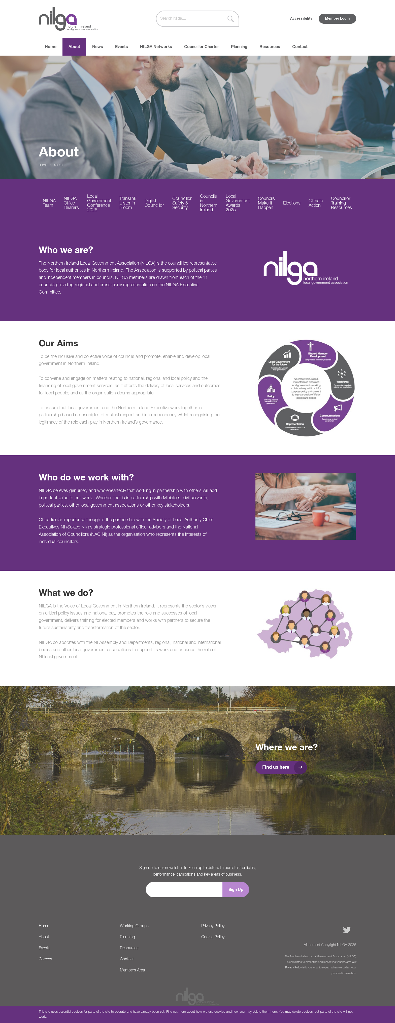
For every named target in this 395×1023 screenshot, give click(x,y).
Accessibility (301, 18)
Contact (300, 47)
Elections (292, 203)
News (97, 47)
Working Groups (134, 926)
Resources (269, 47)
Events (121, 47)
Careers (45, 959)
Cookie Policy (212, 937)
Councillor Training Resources (341, 203)
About (74, 47)
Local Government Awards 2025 (238, 203)
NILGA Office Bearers (71, 203)
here (274, 1011)
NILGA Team (49, 203)
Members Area (132, 970)
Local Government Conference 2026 (99, 203)
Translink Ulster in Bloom (127, 203)
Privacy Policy (212, 926)
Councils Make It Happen (266, 203)
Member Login (337, 18)
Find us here (275, 767)
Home (50, 47)
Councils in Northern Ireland (208, 203)
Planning (239, 47)
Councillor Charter (201, 47)
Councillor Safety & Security (182, 203)
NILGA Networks (156, 47)
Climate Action (316, 203)
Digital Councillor (154, 203)
